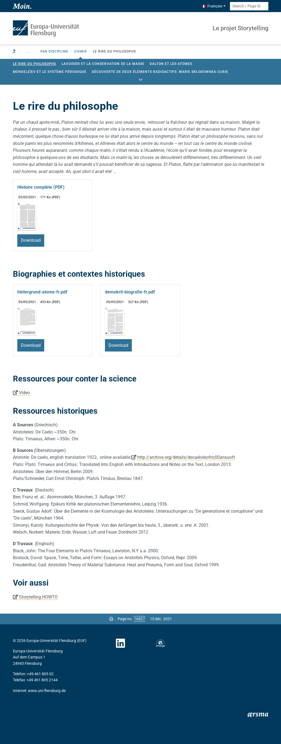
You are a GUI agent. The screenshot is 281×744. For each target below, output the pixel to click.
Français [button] (212, 6)
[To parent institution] (15, 52)
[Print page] (111, 619)
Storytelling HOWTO (38, 597)
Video (24, 392)
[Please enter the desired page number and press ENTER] (139, 619)
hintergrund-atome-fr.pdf (42, 292)
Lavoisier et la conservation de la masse (103, 64)
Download (31, 240)
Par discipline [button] (54, 51)
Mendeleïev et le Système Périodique (50, 72)
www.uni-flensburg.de (47, 690)
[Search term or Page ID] (249, 6)
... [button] (28, 51)
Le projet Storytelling (240, 28)
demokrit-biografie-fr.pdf (130, 292)
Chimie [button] (80, 51)
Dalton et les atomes (171, 64)
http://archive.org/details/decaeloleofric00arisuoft (186, 457)
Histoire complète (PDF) (41, 187)
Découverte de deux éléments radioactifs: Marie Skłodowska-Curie (160, 72)
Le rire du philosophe (34, 64)
